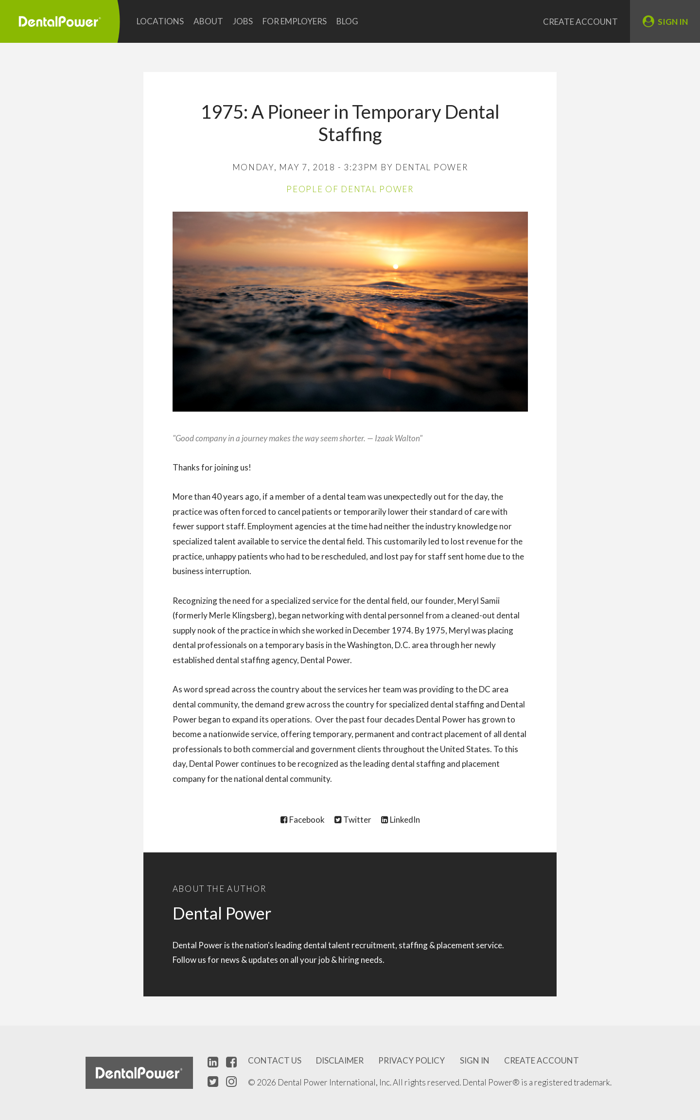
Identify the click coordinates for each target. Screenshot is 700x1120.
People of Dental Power (349, 189)
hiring (348, 960)
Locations (160, 21)
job (324, 960)
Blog (347, 21)
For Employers (294, 21)
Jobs (243, 21)
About (208, 21)
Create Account (580, 22)
